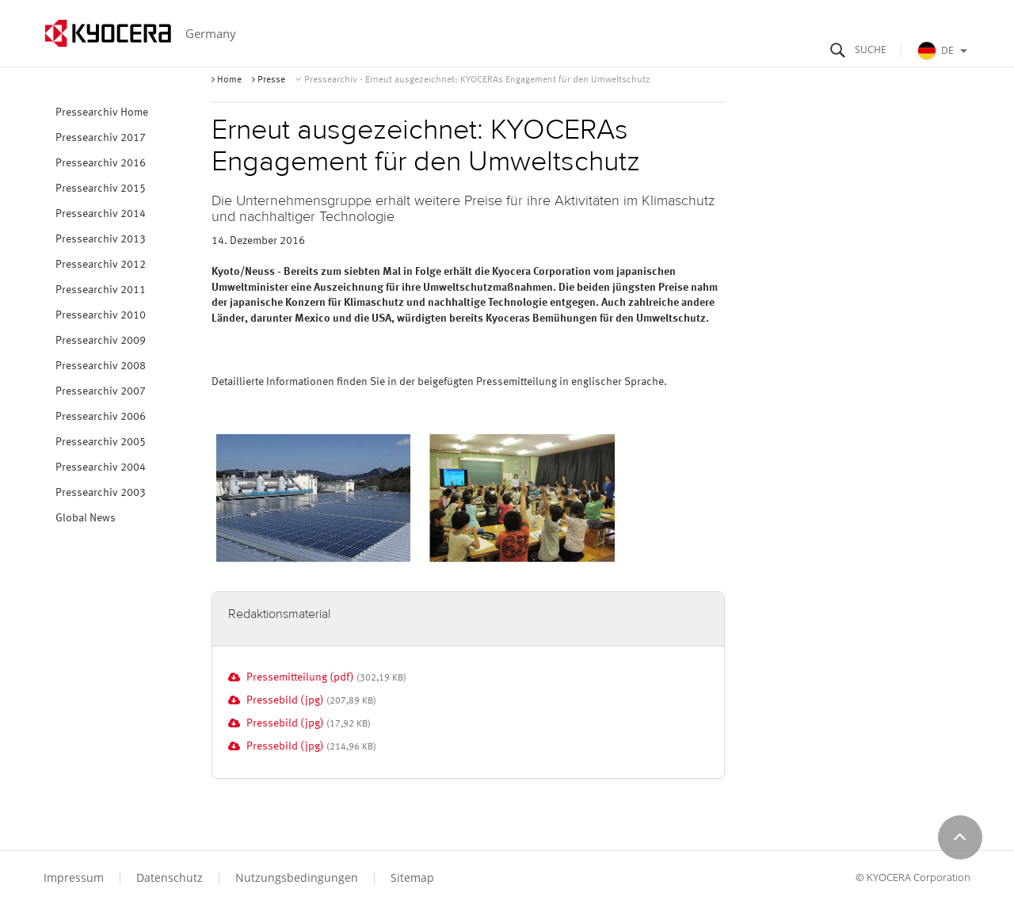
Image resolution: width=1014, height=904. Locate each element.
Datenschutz (169, 877)
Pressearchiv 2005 (100, 442)
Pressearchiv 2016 (100, 163)
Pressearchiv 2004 (100, 467)
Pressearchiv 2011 (100, 290)
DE (943, 51)
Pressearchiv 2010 (100, 315)
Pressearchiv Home (101, 112)
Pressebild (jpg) (285, 700)
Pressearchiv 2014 (100, 213)
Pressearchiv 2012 (100, 264)
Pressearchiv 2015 (100, 188)
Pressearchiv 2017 (100, 137)
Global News (85, 518)
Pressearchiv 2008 (100, 366)
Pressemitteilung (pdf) (300, 677)
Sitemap (412, 877)
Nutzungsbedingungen (296, 877)
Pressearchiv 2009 (100, 340)
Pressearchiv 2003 (100, 492)
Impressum (74, 877)
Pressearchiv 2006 (100, 416)
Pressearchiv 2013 (100, 239)
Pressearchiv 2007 (100, 391)
